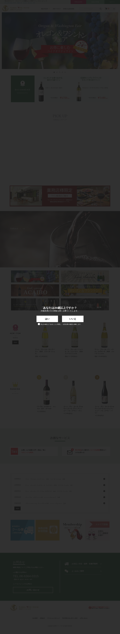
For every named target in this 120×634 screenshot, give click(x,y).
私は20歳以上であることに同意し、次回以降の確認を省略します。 (60, 324)
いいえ (72, 319)
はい (47, 319)
